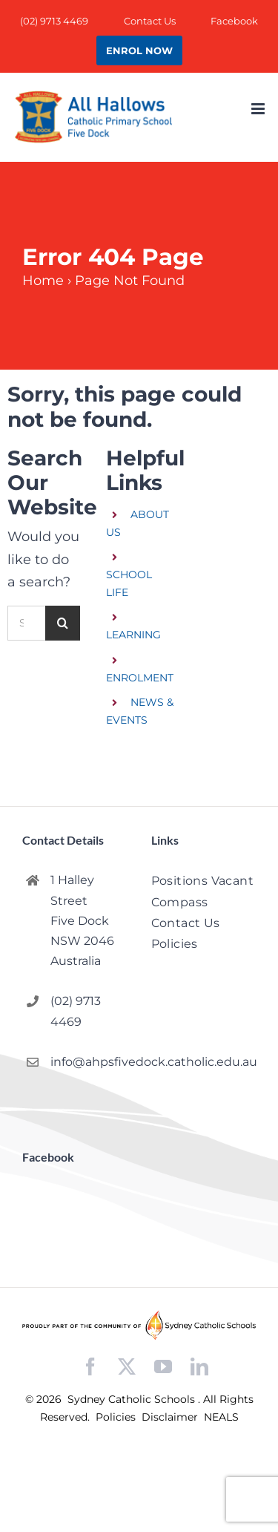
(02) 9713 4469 (75, 1011)
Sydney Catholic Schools (132, 1399)
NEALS (221, 1417)
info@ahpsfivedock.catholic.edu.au (88, 1062)
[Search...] (26, 623)
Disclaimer (171, 1417)
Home (43, 280)
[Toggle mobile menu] (259, 109)
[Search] (62, 623)
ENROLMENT (139, 677)
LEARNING (133, 634)
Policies (117, 1417)
